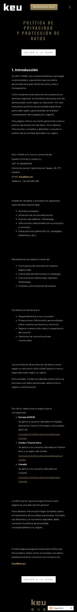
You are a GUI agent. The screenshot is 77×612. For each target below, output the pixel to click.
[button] (69, 7)
